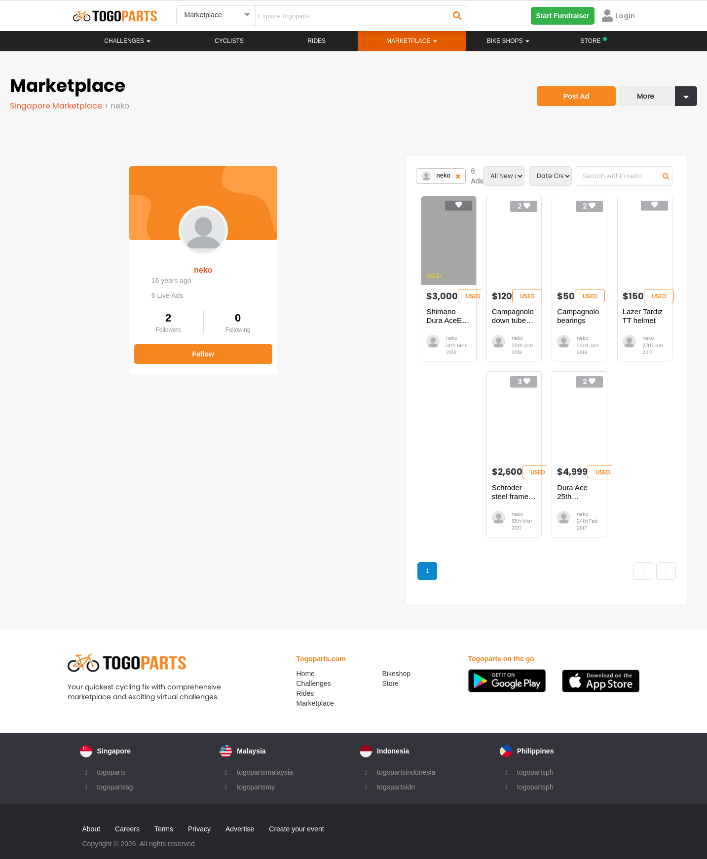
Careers (127, 815)
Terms (163, 815)
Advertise (239, 815)
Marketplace (315, 689)
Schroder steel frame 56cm (357, 480)
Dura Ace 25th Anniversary (482, 480)
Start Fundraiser (562, 16)
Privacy (199, 815)
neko (83, 260)
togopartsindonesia (406, 758)
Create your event (296, 815)
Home (306, 659)
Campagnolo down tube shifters (365, 311)
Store (390, 669)
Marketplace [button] (411, 40)
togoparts (111, 758)
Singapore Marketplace (57, 105)
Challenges (127, 40)
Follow (84, 344)
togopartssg (115, 773)
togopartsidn (396, 773)
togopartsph (535, 758)
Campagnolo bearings (474, 311)
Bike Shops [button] (508, 40)
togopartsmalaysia (265, 758)
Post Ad (576, 96)
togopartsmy (256, 773)
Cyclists (229, 40)
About (91, 815)
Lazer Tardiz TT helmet (600, 311)
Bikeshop (396, 659)
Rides (316, 40)
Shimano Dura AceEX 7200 (233, 311)
